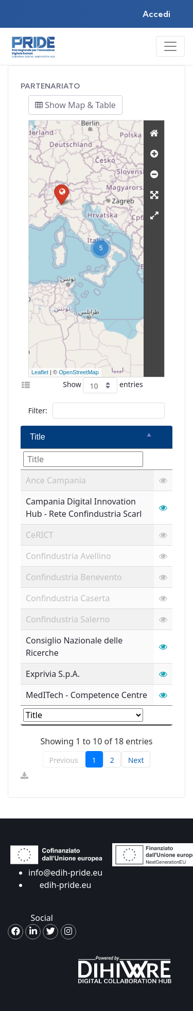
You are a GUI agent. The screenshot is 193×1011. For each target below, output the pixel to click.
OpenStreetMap (79, 372)
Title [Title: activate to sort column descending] (37, 436)
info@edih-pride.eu (65, 872)
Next (136, 760)
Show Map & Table (75, 105)
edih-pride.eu (66, 885)
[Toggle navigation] (170, 46)
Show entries (103, 385)
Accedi (156, 14)
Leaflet (39, 372)
